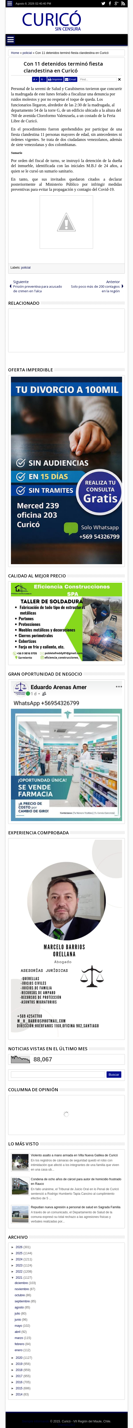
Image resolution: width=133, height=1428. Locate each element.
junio (18, 1319)
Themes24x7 (66, 1425)
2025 (19, 1253)
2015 (19, 1388)
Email (72, 79)
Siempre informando (35, 1421)
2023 (19, 1265)
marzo (19, 1338)
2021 (19, 1277)
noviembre (22, 1289)
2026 (19, 1247)
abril (18, 1332)
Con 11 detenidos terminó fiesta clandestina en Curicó (63, 67)
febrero (20, 1344)
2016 (19, 1382)
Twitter (103, 3)
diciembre (22, 1283)
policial (26, 267)
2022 (19, 1271)
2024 (19, 1259)
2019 (19, 1364)
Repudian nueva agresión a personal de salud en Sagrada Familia (75, 1207)
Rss (123, 3)
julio (18, 1313)
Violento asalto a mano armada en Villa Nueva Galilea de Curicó (74, 1155)
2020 (19, 1358)
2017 (19, 1376)
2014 (19, 1394)
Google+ (116, 3)
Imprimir (57, 79)
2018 (19, 1370)
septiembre (23, 1301)
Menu (10, 4)
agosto (20, 1307)
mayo (19, 1326)
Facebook (110, 3)
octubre (20, 1295)
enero (19, 1350)
